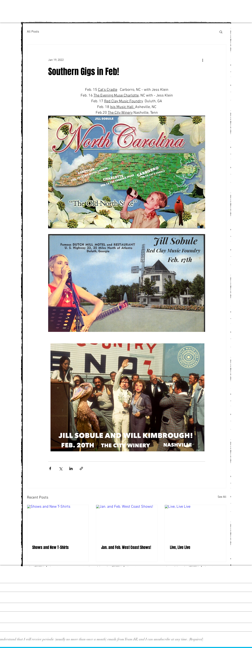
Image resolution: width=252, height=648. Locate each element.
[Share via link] (81, 468)
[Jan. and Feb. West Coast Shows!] (126, 522)
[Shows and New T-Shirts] (57, 522)
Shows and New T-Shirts (50, 547)
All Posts (33, 32)
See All (222, 497)
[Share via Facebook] (50, 468)
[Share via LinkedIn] (71, 468)
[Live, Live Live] (195, 522)
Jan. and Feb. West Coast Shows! (126, 547)
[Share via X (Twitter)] (61, 468)
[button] (221, 31)
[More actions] (202, 60)
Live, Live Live (180, 547)
